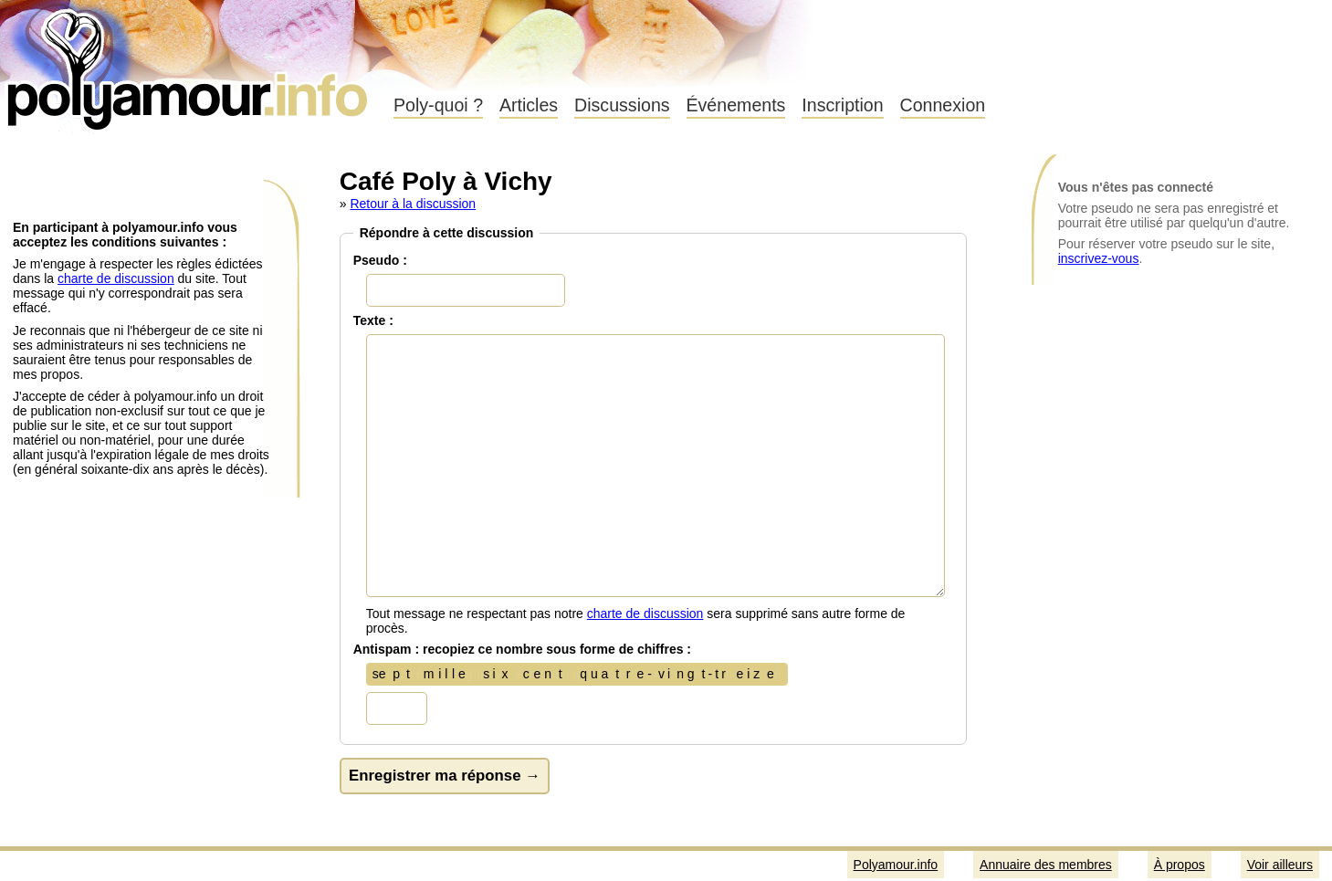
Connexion (943, 105)
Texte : (373, 320)
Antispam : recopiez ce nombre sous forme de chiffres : (522, 649)
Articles (528, 105)
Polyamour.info (189, 64)
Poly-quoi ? (438, 105)
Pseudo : (380, 260)
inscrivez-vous (1098, 258)
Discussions (622, 105)
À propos (1179, 864)
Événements (736, 105)
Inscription (842, 105)
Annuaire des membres (1046, 864)
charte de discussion (116, 278)
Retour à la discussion (413, 203)
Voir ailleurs (1280, 864)
